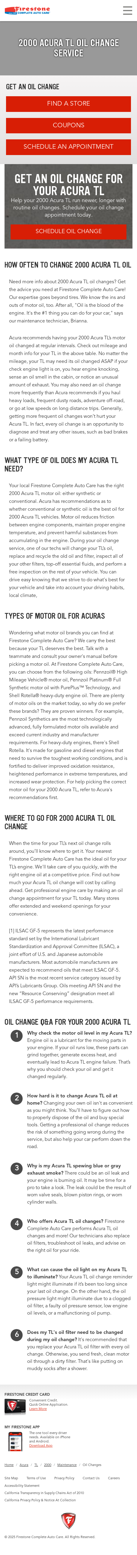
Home (9, 1465)
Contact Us (91, 1478)
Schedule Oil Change (69, 232)
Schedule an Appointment (68, 147)
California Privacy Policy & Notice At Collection (40, 1500)
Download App (41, 1446)
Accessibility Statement (22, 1486)
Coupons (68, 125)
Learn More (38, 1409)
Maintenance (67, 1465)
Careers (114, 1478)
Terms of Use (36, 1478)
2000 (47, 1465)
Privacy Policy (64, 1478)
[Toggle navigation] (127, 10)
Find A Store (68, 104)
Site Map (11, 1478)
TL (36, 1465)
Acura (24, 1465)
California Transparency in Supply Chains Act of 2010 (44, 1493)
